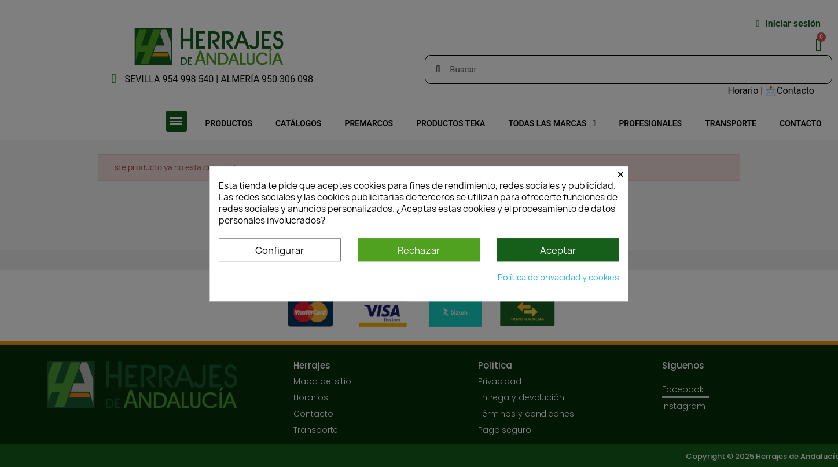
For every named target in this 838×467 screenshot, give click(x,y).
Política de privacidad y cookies (558, 277)
